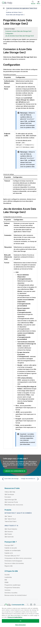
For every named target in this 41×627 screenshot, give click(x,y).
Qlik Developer (9, 494)
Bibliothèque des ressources (14, 504)
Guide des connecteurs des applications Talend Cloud (21, 8)
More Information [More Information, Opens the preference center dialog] (20, 625)
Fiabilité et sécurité (11, 547)
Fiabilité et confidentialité (12, 550)
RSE (6, 579)
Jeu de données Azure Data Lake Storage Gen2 (19, 36)
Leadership (8, 577)
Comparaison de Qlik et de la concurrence (18, 558)
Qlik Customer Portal (11, 501)
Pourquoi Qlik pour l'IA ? (12, 555)
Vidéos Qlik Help (10, 491)
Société (7, 574)
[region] (20, 616)
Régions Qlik (9, 565)
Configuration (9, 33)
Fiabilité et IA (9, 552)
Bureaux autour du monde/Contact (16, 595)
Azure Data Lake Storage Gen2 (14, 14)
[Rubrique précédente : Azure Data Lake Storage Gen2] (10, 478)
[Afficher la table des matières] (3, 8)
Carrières (7, 589)
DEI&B (6, 582)
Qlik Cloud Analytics (11, 528)
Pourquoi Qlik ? (9, 545)
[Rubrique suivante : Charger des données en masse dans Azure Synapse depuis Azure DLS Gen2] (30, 478)
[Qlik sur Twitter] (27, 604)
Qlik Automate (9, 536)
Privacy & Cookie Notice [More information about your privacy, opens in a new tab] (15, 617)
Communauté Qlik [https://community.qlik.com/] (18, 604)
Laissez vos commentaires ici (15, 470)
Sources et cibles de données (14, 563)
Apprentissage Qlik (11, 499)
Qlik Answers (9, 531)
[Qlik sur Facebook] (34, 604)
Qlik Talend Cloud (10, 518)
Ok (20, 621)
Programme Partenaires (12, 587)
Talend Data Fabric (11, 521)
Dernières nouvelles (11, 592)
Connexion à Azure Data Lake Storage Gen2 (18, 31)
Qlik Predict (8, 533)
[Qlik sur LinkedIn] (31, 604)
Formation (8, 496)
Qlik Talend (8, 516)
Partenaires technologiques (13, 560)
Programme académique (12, 584)
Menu (38, 3)
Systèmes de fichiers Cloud (13, 12)
